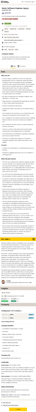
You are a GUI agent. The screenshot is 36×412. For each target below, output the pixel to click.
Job (13, 66)
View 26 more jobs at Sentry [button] (9, 405)
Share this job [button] (6, 402)
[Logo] (5, 2)
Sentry (26, 8)
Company (21, 66)
